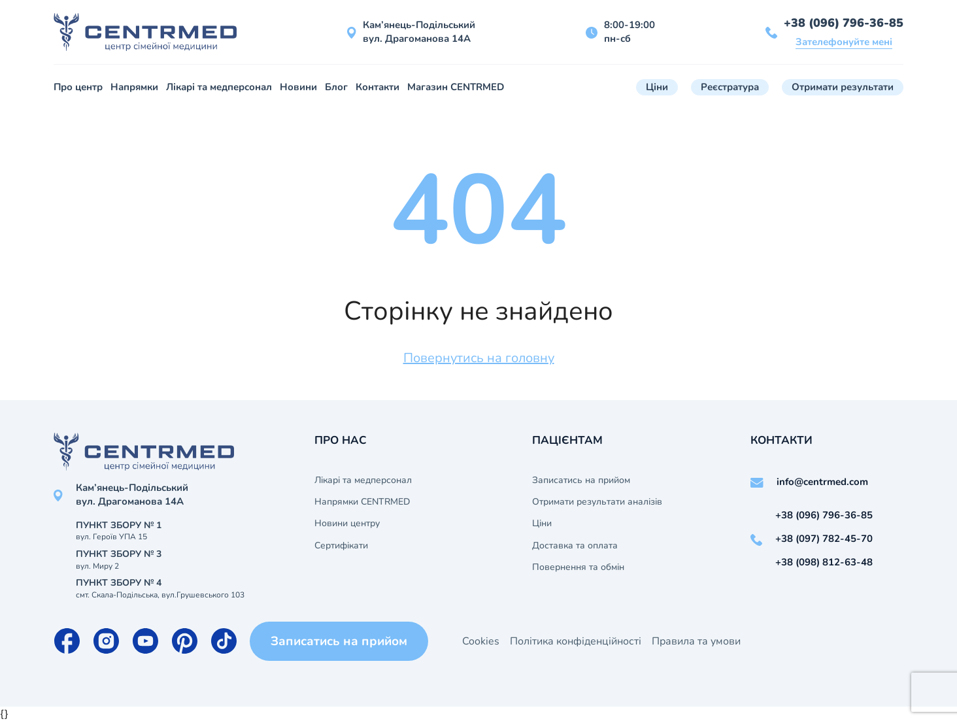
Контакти (377, 86)
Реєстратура (730, 86)
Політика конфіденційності (575, 641)
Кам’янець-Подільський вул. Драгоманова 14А (419, 31)
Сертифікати (341, 546)
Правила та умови (696, 641)
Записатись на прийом (581, 480)
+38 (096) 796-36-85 (843, 23)
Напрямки (134, 86)
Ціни (657, 86)
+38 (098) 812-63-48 (824, 562)
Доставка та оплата (575, 546)
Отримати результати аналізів (597, 502)
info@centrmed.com (822, 481)
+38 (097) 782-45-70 (824, 538)
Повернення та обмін (578, 567)
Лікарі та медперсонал (219, 86)
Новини (298, 86)
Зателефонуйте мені (844, 41)
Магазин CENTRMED (455, 86)
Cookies (480, 641)
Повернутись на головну (478, 358)
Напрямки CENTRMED (362, 502)
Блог (336, 86)
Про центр (78, 86)
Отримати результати (843, 86)
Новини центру (347, 523)
